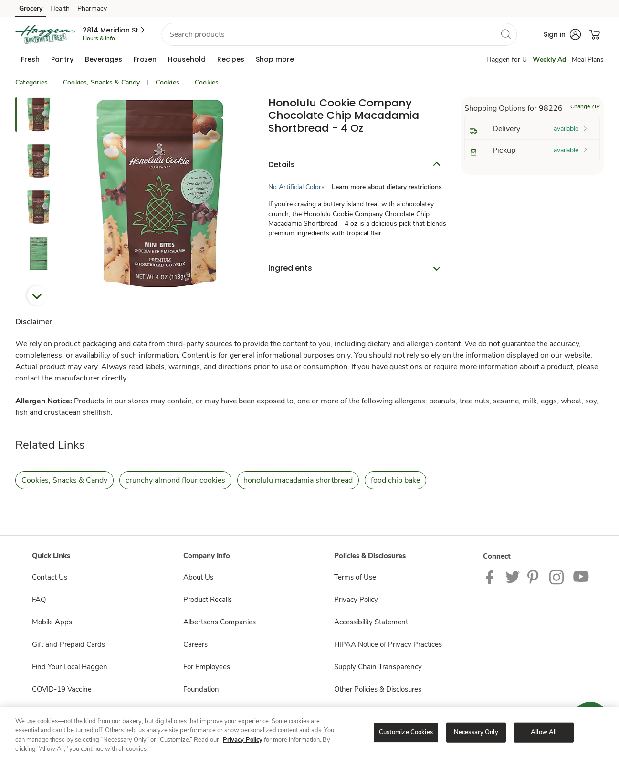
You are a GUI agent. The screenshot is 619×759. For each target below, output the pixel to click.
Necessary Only (476, 732)
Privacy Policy (242, 740)
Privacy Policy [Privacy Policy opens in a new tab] (356, 599)
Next (36, 295)
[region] (309, 733)
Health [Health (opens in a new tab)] (60, 8)
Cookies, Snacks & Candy (101, 82)
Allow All (543, 732)
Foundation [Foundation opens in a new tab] (201, 689)
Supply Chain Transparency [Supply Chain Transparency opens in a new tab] (378, 667)
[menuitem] (30, 59)
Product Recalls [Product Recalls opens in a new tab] (207, 599)
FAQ (39, 599)
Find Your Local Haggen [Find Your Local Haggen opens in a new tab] (69, 667)
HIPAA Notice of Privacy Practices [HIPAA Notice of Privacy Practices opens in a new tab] (388, 644)
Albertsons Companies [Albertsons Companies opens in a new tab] (219, 622)
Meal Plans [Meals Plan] (588, 59)
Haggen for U (506, 59)
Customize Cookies (406, 732)
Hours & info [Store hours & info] (99, 38)
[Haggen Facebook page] (491, 576)
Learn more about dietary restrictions (387, 186)
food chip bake (395, 480)
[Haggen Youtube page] (581, 576)
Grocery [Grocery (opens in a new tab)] (30, 8)
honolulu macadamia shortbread (298, 480)
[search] (505, 34)
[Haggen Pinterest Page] (534, 576)
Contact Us (49, 577)
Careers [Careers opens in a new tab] (195, 644)
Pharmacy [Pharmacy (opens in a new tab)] (92, 8)
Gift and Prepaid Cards (68, 644)
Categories (31, 82)
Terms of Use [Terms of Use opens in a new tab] (355, 577)
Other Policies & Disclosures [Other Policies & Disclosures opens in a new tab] (377, 689)
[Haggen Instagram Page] (557, 576)
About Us (198, 577)
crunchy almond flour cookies (175, 480)
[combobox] (339, 34)
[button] (114, 30)
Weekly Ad (549, 59)
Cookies (167, 82)
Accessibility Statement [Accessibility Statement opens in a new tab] (371, 622)
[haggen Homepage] (45, 34)
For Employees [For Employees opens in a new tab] (206, 667)
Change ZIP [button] (585, 106)
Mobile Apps (52, 622)
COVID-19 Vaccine (62, 689)
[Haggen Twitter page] (512, 576)
